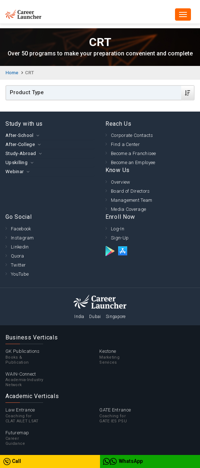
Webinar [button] (14, 171)
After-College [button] (20, 144)
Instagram (22, 238)
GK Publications (52, 356)
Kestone (146, 356)
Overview (120, 182)
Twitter (18, 265)
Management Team (132, 200)
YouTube (20, 274)
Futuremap (52, 438)
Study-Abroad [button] (20, 153)
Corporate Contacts (132, 135)
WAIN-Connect (52, 379)
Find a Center (125, 144)
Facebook (21, 228)
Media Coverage (128, 209)
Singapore (116, 316)
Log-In (117, 228)
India (79, 316)
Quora (17, 256)
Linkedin (20, 247)
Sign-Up (120, 238)
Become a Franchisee (133, 153)
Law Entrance (52, 415)
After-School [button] (19, 135)
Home (11, 72)
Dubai (95, 316)
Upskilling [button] (16, 162)
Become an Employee (133, 162)
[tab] (50, 135)
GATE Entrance (146, 415)
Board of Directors (130, 191)
